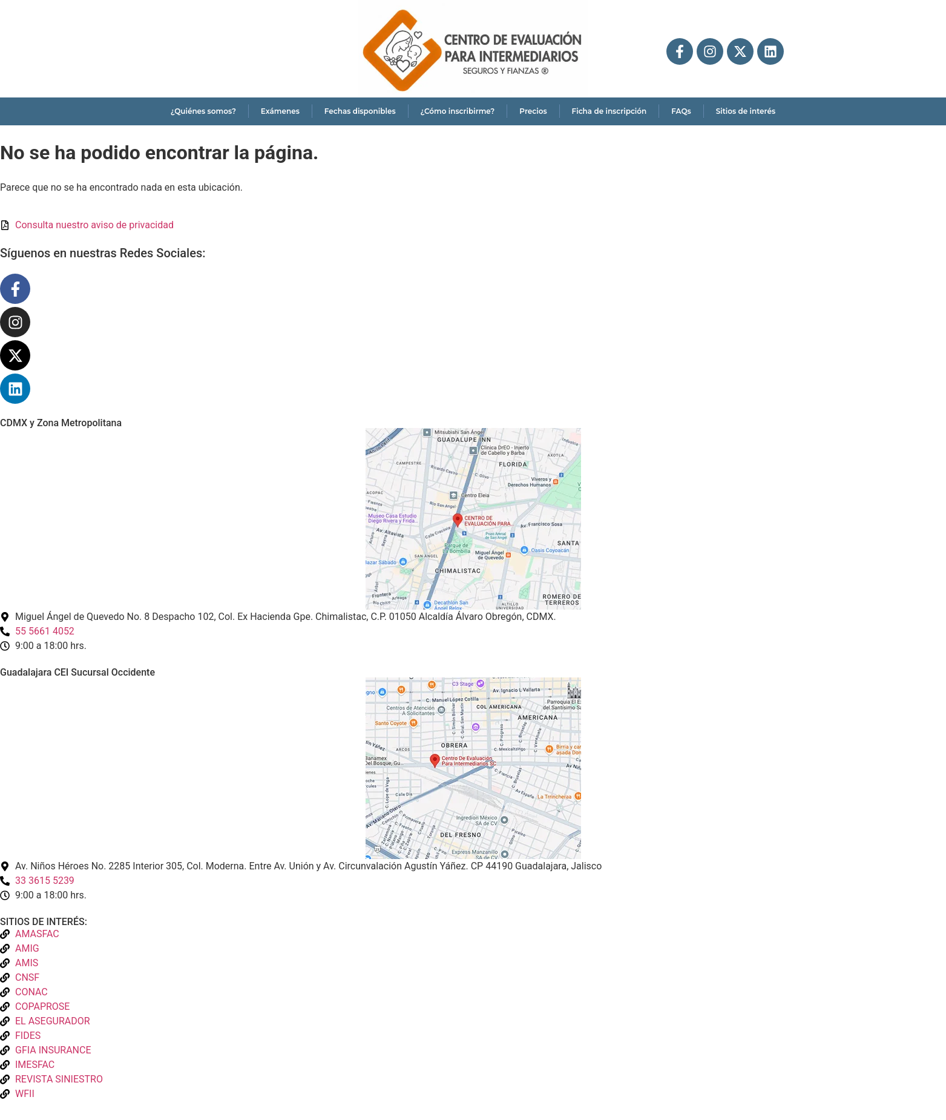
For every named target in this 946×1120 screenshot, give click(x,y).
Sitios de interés (745, 111)
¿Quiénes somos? (203, 111)
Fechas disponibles (360, 111)
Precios (533, 111)
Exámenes (280, 111)
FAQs (681, 111)
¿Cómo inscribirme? (458, 111)
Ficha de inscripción (609, 111)
